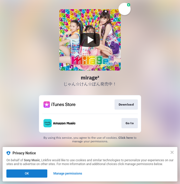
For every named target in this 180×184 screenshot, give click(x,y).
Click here (125, 138)
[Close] (172, 152)
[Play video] (90, 40)
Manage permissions (67, 173)
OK (27, 173)
